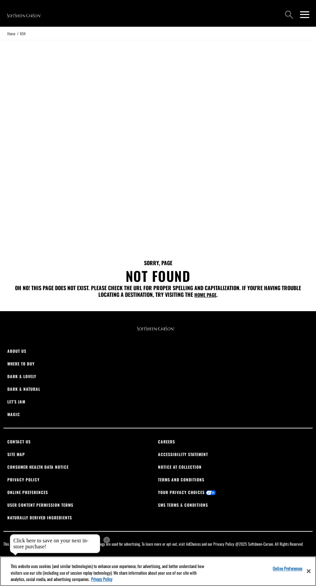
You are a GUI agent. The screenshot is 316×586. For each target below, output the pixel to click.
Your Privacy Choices (187, 492)
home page (205, 294)
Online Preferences (27, 492)
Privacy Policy (23, 479)
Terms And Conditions (181, 479)
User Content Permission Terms (40, 505)
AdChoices (193, 544)
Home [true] (11, 33)
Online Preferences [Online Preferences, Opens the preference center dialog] (287, 568)
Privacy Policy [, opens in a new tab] (101, 579)
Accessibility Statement (183, 454)
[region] (158, 571)
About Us (16, 351)
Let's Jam (16, 401)
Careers (166, 441)
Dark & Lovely (21, 376)
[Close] (308, 571)
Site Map (16, 454)
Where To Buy (21, 363)
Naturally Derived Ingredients (39, 517)
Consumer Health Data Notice (38, 467)
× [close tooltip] (106, 540)
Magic (13, 414)
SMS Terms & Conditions (183, 505)
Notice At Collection (180, 467)
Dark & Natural (23, 389)
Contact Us (19, 441)
